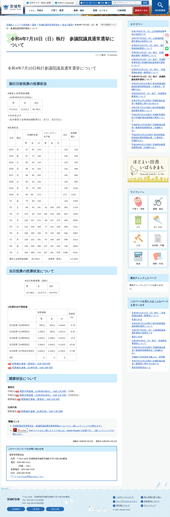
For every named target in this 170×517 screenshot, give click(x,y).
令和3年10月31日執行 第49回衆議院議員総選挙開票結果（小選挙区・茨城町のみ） (148, 86)
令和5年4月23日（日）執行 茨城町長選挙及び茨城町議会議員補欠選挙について (148, 62)
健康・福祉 (79, 10)
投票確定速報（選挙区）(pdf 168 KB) (29, 364)
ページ (94, 3)
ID (108, 3)
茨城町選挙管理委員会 (49, 25)
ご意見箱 (35, 509)
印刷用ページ (110, 25)
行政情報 (121, 10)
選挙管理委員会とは (141, 367)
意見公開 (55, 509)
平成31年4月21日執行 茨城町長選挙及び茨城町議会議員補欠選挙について (148, 117)
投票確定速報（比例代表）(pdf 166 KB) (30, 367)
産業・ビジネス (100, 10)
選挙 (34, 25)
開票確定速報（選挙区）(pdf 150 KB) (38, 399)
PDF (102, 3)
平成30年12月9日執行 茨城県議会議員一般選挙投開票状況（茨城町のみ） (148, 127)
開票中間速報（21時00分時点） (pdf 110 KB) (40, 391)
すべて (85, 3)
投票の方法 (137, 319)
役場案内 (16, 509)
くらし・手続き (36, 10)
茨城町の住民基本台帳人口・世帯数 (148, 357)
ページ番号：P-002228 (106, 55)
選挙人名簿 (137, 337)
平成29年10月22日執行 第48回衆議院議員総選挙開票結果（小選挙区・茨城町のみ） (148, 137)
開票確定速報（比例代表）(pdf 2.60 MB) (40, 411)
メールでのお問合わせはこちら (28, 476)
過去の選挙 (67, 25)
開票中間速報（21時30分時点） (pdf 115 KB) (40, 395)
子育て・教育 (57, 10)
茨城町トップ (12, 25)
